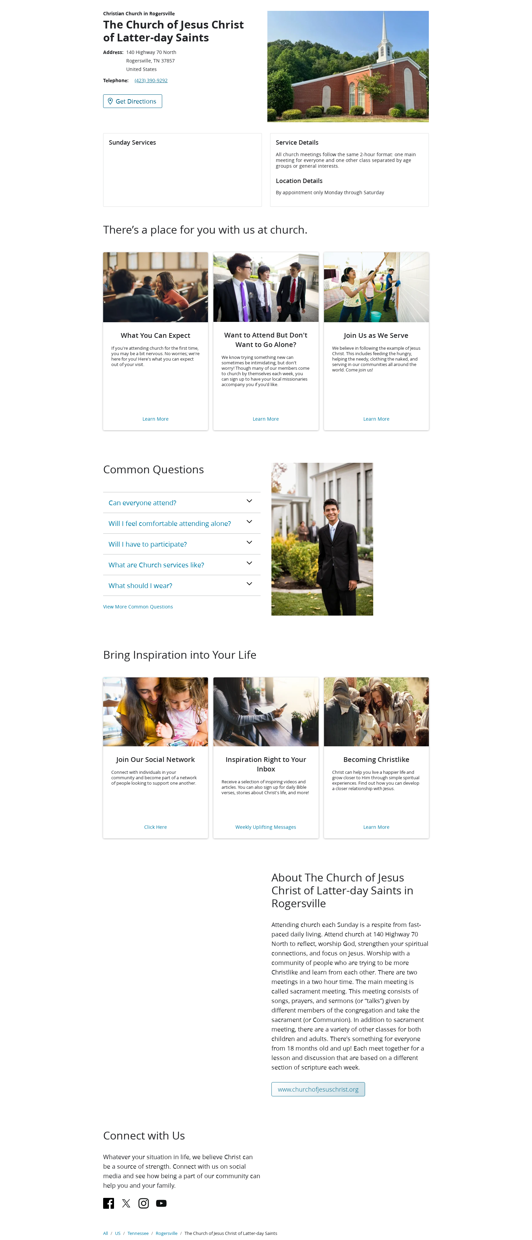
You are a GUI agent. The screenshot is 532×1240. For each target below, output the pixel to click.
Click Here (155, 827)
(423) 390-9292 (151, 80)
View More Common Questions (138, 606)
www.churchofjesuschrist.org (318, 1089)
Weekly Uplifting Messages (265, 827)
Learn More (155, 419)
